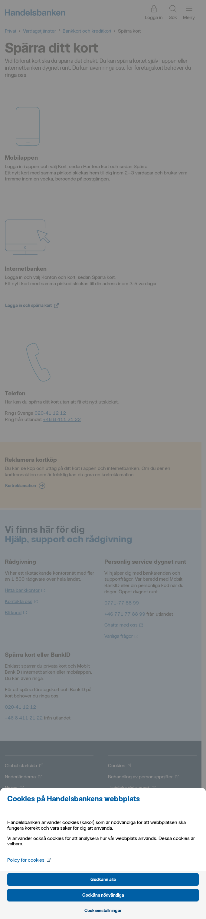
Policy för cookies (29, 860)
